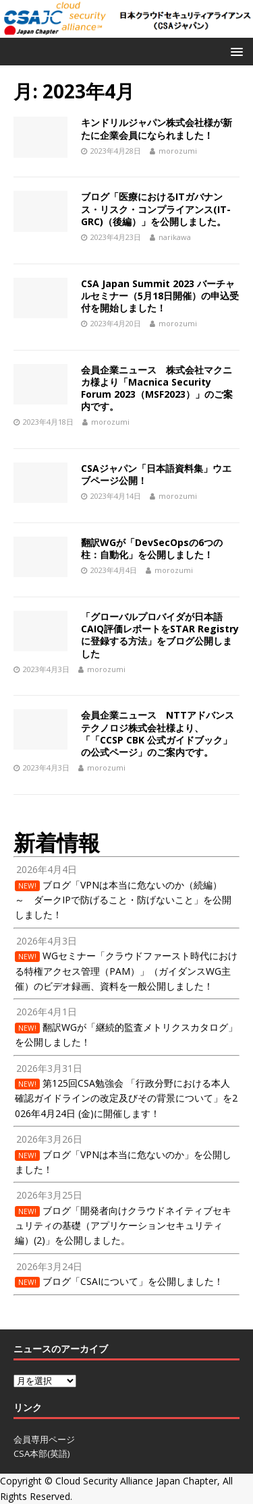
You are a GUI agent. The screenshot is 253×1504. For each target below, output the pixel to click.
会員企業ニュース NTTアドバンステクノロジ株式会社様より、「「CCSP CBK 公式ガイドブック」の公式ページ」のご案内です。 (157, 733)
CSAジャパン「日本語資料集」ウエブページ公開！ (156, 474)
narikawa (175, 237)
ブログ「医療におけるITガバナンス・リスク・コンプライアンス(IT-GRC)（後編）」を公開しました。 (156, 208)
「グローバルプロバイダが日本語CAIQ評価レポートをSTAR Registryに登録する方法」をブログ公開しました (160, 635)
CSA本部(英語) (41, 1453)
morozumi (178, 151)
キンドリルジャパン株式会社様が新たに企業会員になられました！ (156, 128)
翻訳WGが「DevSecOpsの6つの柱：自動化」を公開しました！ (152, 548)
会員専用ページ (44, 1439)
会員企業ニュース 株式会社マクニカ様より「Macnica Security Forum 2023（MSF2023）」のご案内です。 (157, 388)
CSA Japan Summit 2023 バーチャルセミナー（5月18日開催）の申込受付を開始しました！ (160, 295)
